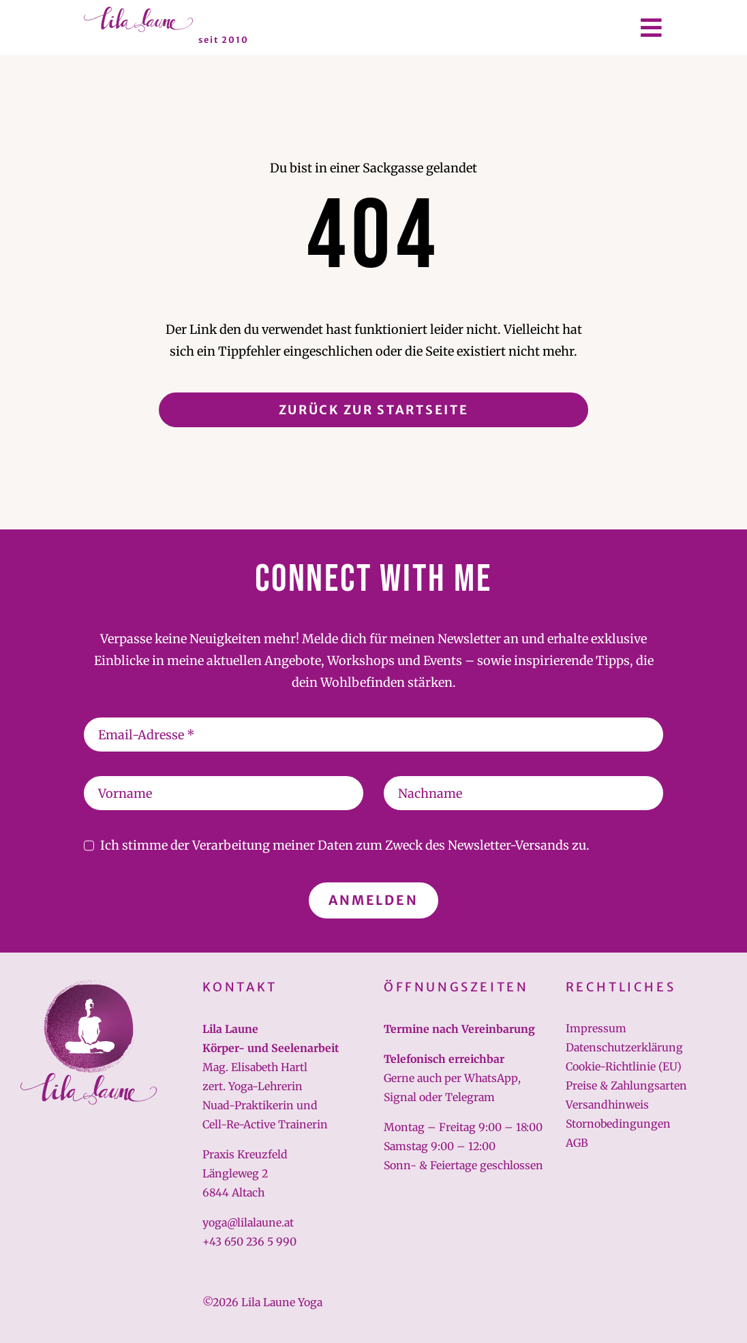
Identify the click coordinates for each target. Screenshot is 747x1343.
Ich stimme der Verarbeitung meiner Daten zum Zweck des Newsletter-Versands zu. (345, 845)
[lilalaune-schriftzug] (138, 12)
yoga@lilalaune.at (248, 1222)
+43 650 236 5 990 (249, 1241)
